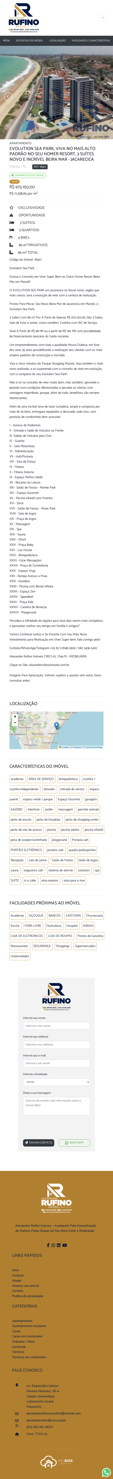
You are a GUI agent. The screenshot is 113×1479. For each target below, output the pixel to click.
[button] (56, 726)
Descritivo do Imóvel (29, 41)
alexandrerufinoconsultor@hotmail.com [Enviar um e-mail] (44, 1413)
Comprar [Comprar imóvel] (18, 1275)
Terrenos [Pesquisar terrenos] (18, 1352)
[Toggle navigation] (103, 18)
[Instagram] (52, 1246)
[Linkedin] (58, 1246)
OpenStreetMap (94, 747)
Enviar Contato (38, 1142)
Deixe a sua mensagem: (37, 1093)
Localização (57, 41)
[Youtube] (64, 1246)
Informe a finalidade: (35, 1074)
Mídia (6, 41)
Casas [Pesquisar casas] (16, 1331)
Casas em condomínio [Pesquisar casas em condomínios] (27, 1336)
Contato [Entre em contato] (17, 1291)
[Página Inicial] (24, 17)
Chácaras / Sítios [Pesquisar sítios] (23, 1341)
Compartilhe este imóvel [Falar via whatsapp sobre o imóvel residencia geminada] (27, 175)
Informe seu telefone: (35, 1037)
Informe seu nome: (34, 1018)
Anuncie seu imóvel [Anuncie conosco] (25, 1286)
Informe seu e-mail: (34, 1055)
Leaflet (64, 747)
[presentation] (53, 1128)
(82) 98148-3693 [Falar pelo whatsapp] (39, 1427)
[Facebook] (48, 1246)
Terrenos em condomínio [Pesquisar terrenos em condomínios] (29, 1357)
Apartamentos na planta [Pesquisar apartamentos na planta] (29, 1326)
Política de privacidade (27, 1296)
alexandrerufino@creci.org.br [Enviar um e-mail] (44, 1420)
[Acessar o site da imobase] (56, 1461)
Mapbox (78, 747)
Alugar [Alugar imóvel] (16, 1280)
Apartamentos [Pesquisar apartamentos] (22, 1321)
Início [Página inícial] (15, 1270)
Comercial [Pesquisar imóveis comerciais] (19, 1347)
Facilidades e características (91, 41)
